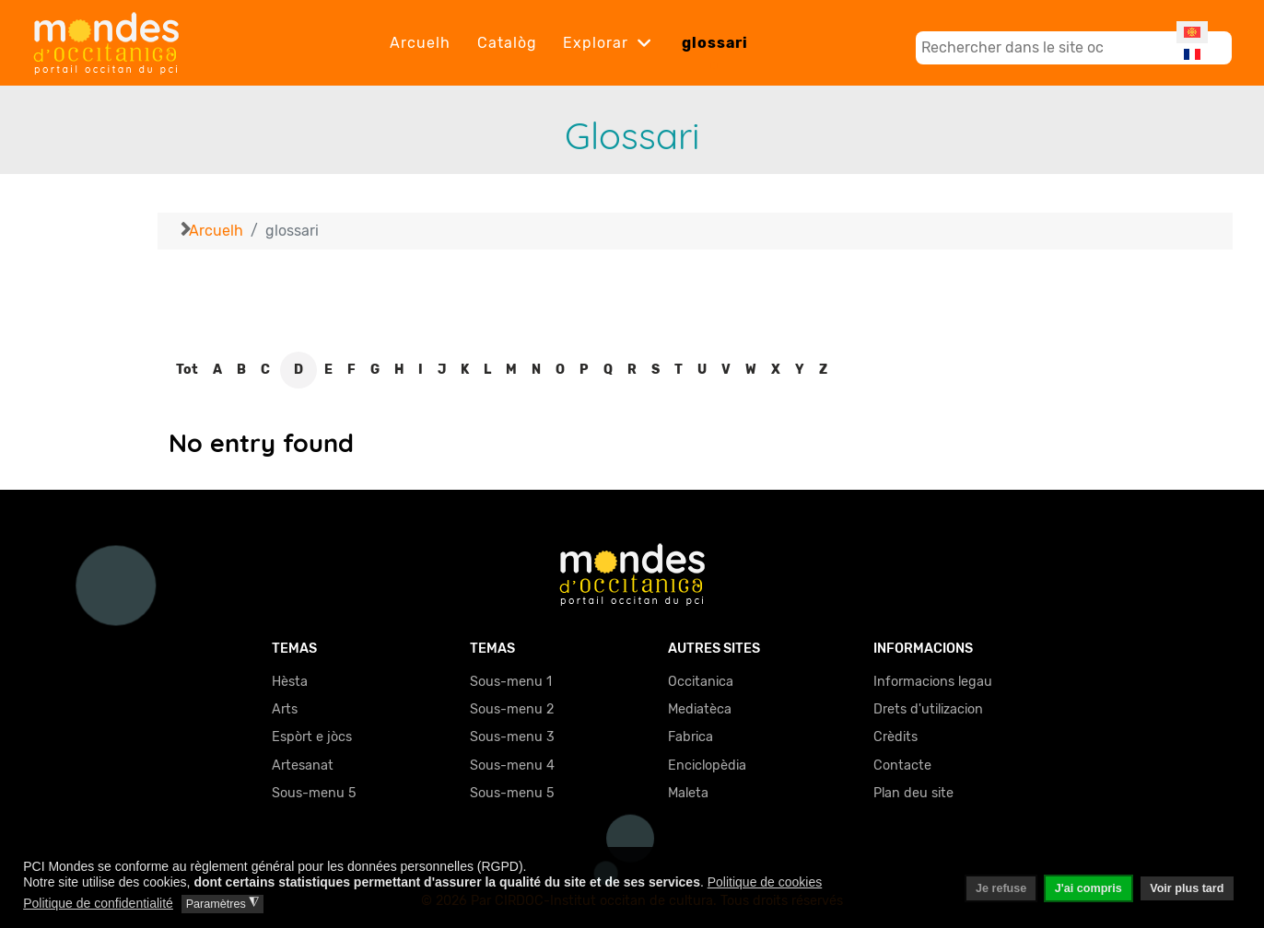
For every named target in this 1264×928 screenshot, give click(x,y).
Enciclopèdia (707, 765)
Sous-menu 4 (512, 765)
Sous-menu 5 (314, 793)
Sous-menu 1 (511, 682)
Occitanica (700, 682)
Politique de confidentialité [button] (98, 903)
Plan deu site (913, 793)
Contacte (902, 765)
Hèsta (290, 682)
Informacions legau (932, 682)
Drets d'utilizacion (928, 709)
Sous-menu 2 (512, 709)
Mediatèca (699, 709)
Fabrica (690, 737)
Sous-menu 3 (512, 737)
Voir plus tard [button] (1186, 888)
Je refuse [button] (1001, 888)
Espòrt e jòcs (312, 737)
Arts (285, 709)
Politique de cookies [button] (765, 882)
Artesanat (303, 765)
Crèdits (895, 737)
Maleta (688, 793)
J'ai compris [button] (1088, 888)
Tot (187, 369)
